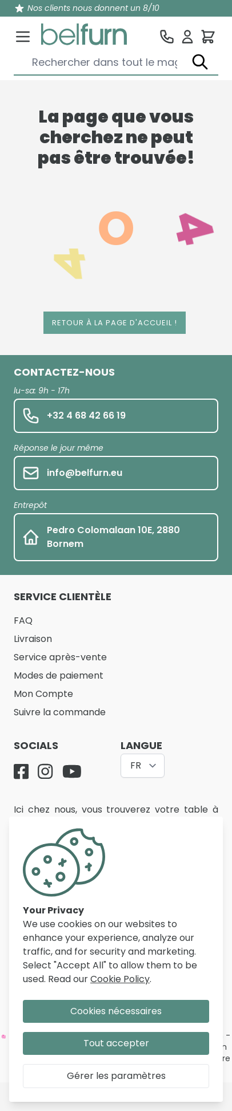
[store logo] (84, 34)
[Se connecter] (187, 37)
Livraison (33, 638)
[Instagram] (45, 771)
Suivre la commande (60, 712)
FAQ (23, 620)
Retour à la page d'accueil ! (114, 322)
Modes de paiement (58, 675)
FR (135, 765)
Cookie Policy (120, 979)
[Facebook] (21, 771)
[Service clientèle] (167, 37)
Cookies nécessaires (116, 1011)
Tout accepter (116, 1043)
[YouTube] (72, 771)
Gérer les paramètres (116, 1075)
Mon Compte (43, 693)
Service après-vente (60, 657)
